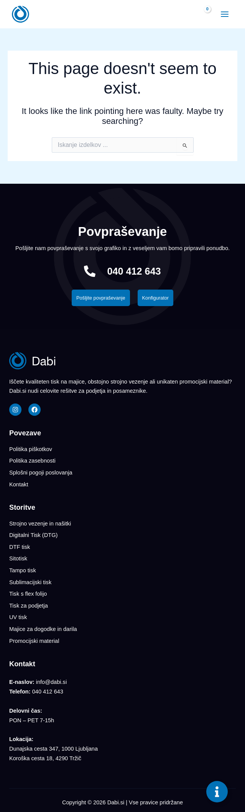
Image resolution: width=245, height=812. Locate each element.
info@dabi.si (51, 682)
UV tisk (18, 617)
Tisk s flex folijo (28, 594)
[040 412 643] (89, 271)
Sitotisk (18, 558)
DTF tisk (19, 547)
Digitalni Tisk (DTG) (33, 535)
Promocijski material (34, 641)
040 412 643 (134, 271)
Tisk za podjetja (28, 606)
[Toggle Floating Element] (217, 791)
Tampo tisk (22, 570)
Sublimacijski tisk (30, 582)
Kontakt (18, 484)
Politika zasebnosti (32, 461)
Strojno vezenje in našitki (40, 523)
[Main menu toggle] (224, 14)
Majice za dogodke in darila (43, 629)
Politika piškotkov (30, 449)
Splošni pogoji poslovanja (40, 472)
